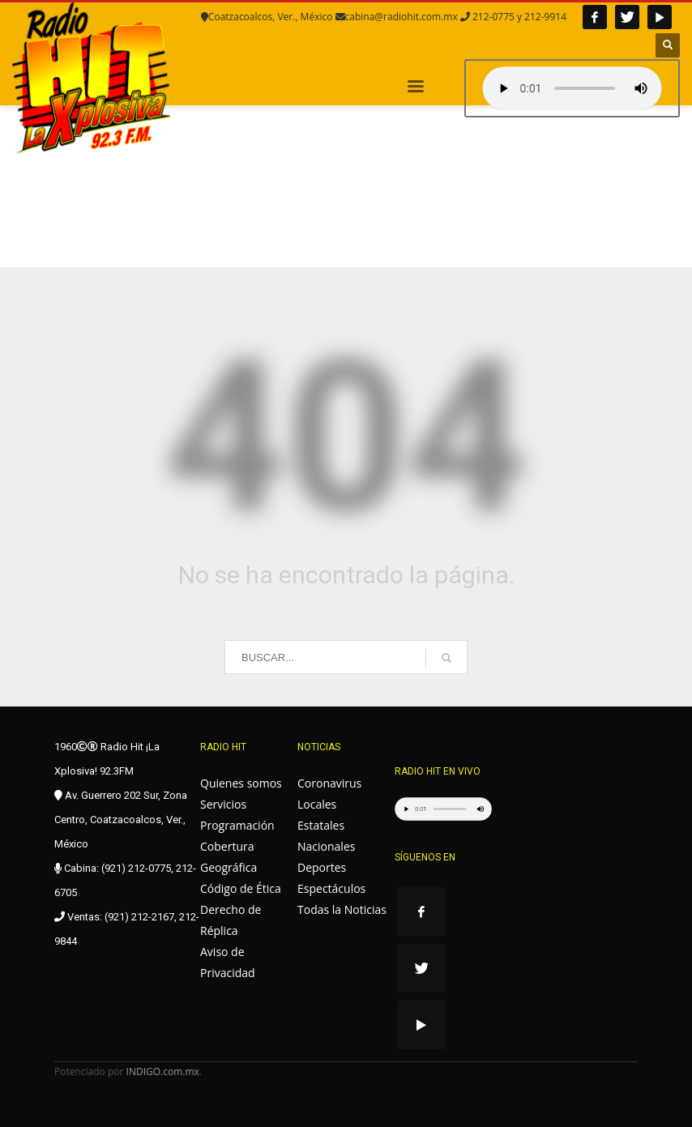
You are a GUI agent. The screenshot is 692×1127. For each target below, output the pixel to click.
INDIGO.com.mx (162, 1071)
